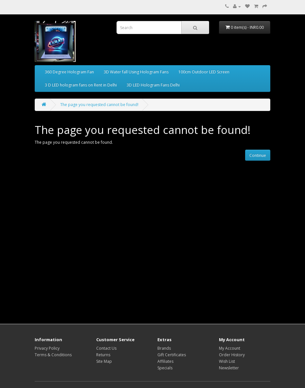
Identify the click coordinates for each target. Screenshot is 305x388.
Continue (257, 155)
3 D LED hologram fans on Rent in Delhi (81, 85)
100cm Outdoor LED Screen (203, 72)
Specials (164, 368)
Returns (103, 355)
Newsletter (229, 368)
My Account (229, 348)
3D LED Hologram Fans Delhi (153, 85)
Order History (232, 355)
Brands (164, 348)
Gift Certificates (171, 355)
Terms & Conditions (53, 355)
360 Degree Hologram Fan (69, 72)
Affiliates (165, 361)
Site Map (104, 361)
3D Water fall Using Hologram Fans (136, 72)
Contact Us (106, 348)
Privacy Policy (47, 348)
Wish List (227, 361)
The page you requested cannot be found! (99, 104)
